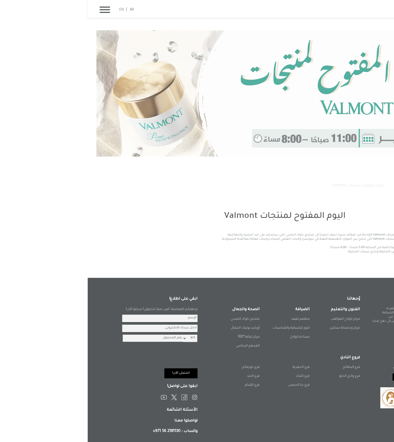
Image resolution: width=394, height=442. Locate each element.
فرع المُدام (164, 385)
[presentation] (70, 358)
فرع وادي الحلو (261, 376)
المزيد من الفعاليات (326, 262)
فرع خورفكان (163, 367)
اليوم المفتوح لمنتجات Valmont (270, 186)
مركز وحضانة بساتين (257, 328)
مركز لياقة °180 (161, 337)
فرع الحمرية (213, 367)
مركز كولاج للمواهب (257, 319)
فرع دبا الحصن (211, 385)
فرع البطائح (263, 367)
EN (34, 10)
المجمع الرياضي (160, 346)
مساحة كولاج (212, 337)
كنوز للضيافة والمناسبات (203, 328)
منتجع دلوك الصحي (157, 319)
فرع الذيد (165, 376)
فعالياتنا (307, 186)
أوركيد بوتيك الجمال (157, 328)
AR (44, 10)
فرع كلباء (215, 376)
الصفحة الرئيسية (333, 186)
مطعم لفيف (212, 319)
